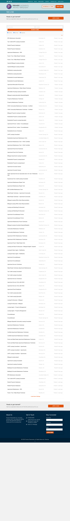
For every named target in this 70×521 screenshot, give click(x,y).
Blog (35, 1)
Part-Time (15, 32)
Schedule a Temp (48, 6)
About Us (30, 1)
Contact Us (53, 1)
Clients (47, 1)
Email (47, 427)
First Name (48, 417)
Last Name (48, 422)
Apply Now (60, 1)
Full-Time (9, 32)
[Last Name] (54, 425)
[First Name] (54, 420)
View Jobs (59, 6)
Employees (41, 1)
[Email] (54, 429)
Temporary (22, 32)
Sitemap (47, 439)
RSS (62, 35)
